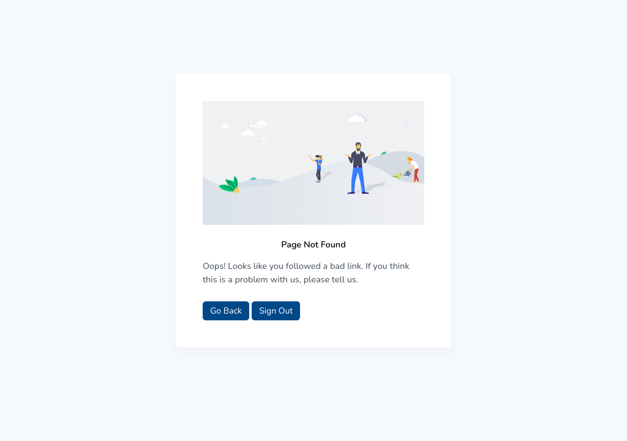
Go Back (226, 311)
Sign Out (276, 311)
